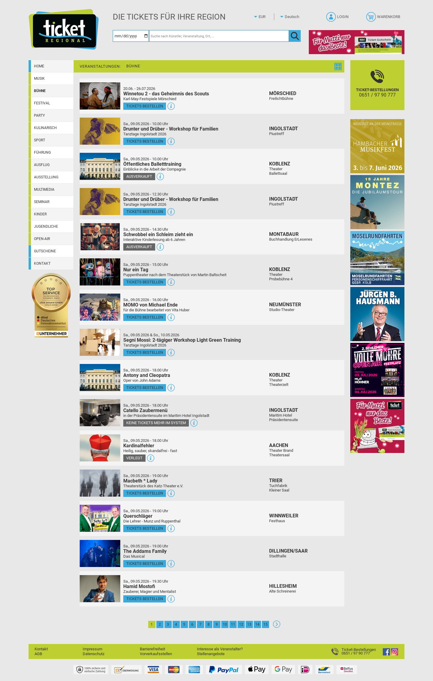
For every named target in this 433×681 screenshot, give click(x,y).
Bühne (40, 91)
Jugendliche (46, 226)
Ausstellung (46, 177)
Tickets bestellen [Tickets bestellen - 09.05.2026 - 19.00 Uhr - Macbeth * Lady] (144, 493)
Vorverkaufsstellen (156, 654)
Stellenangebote (211, 654)
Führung (42, 152)
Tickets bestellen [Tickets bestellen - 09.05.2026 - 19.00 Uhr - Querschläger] (144, 528)
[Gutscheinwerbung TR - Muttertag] (377, 426)
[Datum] (131, 36)
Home (39, 66)
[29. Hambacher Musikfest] (377, 146)
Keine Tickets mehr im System (156, 423)
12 (241, 624)
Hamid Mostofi (139, 586)
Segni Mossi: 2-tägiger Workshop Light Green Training (182, 340)
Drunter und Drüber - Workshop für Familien (170, 129)
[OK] (295, 36)
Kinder (40, 214)
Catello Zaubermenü (145, 410)
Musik (39, 78)
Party (39, 115)
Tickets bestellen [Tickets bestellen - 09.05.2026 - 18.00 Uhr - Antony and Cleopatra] (144, 387)
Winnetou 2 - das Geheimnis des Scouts (166, 94)
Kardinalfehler (138, 445)
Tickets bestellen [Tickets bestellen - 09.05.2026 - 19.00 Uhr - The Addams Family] (144, 563)
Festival (42, 103)
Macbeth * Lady (140, 481)
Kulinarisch (45, 128)
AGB (38, 654)
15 (265, 624)
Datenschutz (93, 654)
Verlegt (134, 458)
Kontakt (42, 263)
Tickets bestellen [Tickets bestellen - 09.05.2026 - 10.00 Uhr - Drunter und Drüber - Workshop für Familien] (144, 141)
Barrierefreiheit (152, 649)
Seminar (41, 202)
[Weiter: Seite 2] (276, 626)
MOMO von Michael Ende (150, 305)
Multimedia (44, 189)
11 (233, 624)
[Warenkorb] (383, 18)
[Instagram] (394, 654)
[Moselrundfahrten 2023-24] (377, 258)
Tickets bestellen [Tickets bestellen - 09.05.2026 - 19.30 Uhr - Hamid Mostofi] (144, 598)
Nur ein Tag (135, 270)
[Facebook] (386, 654)
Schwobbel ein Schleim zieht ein (158, 234)
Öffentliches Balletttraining (152, 164)
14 (257, 624)
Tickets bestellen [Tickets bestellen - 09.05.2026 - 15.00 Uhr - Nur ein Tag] (144, 282)
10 (225, 624)
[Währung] (267, 17)
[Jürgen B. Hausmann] (377, 314)
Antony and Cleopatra (146, 375)
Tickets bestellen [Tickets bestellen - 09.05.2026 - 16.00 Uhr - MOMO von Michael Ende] (144, 317)
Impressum (92, 649)
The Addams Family (145, 551)
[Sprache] (293, 17)
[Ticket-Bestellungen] (377, 90)
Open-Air (42, 239)
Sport (39, 140)
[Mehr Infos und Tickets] (100, 96)
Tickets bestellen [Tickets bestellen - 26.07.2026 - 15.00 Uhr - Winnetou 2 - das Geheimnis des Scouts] (144, 106)
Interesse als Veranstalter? (220, 649)
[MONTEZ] (377, 202)
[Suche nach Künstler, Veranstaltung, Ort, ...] (219, 36)
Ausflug (42, 165)
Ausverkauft (139, 176)
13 (249, 624)
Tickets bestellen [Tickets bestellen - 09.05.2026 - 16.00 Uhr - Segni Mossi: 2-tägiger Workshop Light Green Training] (144, 352)
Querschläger (137, 516)
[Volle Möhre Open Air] (377, 370)
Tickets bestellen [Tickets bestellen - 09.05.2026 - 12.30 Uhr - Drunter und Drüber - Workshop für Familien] (144, 211)
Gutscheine (45, 251)
